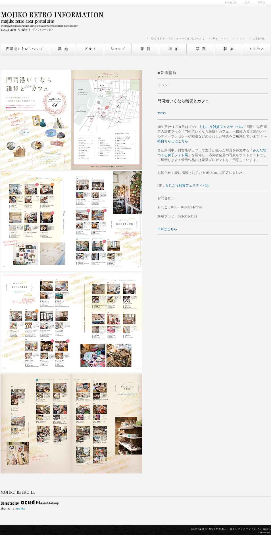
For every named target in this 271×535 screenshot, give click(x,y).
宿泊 (172, 49)
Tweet (161, 113)
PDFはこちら (167, 229)
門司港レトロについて (25, 49)
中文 (247, 3)
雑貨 (145, 49)
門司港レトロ (52, 21)
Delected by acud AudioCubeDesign (30, 502)
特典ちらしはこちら (172, 141)
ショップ (117, 49)
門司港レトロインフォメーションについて (177, 38)
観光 (63, 49)
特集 (228, 49)
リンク (241, 38)
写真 (200, 49)
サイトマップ (220, 38)
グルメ (90, 49)
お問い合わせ (257, 38)
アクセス (256, 49)
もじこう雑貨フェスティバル (221, 127)
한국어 (259, 3)
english (233, 3)
